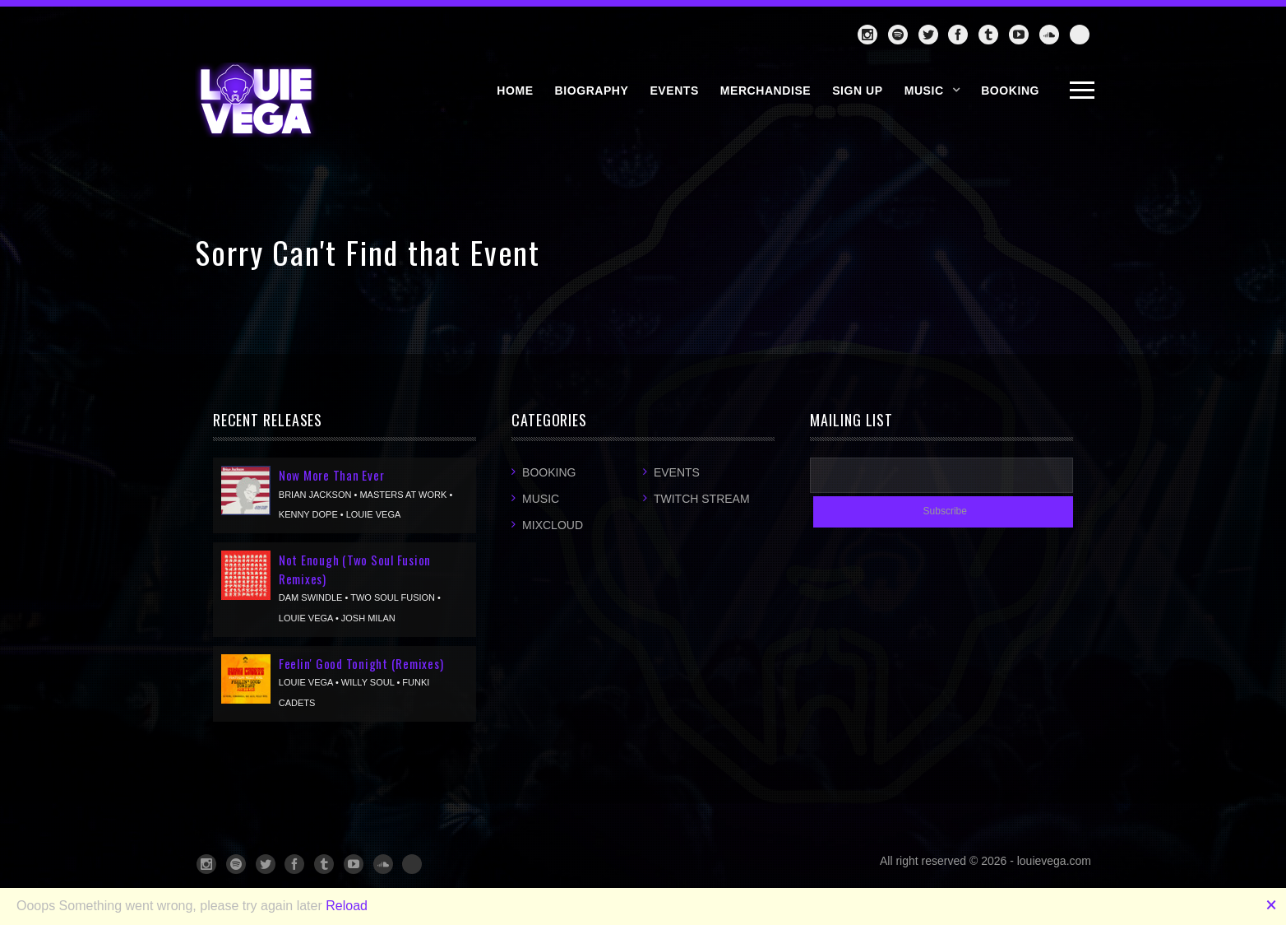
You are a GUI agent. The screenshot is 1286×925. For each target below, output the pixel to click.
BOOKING (1010, 90)
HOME (515, 90)
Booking (549, 472)
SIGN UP (857, 90)
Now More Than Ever (332, 475)
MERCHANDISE (765, 90)
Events (677, 472)
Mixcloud (552, 525)
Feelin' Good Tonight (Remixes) (361, 663)
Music (924, 90)
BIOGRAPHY (592, 90)
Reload (347, 906)
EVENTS (674, 90)
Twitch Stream (702, 498)
